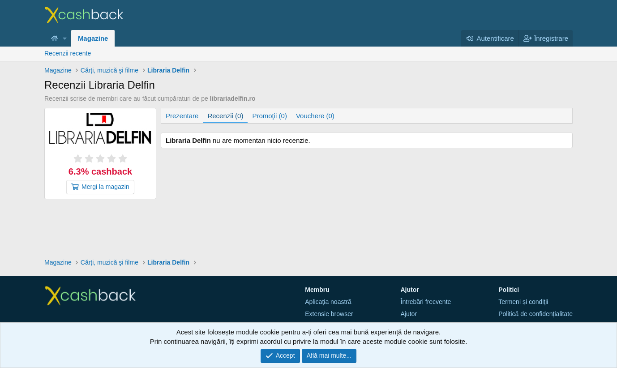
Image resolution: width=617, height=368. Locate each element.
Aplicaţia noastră (328, 301)
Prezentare (182, 116)
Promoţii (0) (269, 116)
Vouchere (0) (315, 116)
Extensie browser (329, 313)
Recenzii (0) (225, 116)
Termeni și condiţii (523, 301)
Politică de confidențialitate (535, 313)
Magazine (93, 38)
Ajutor (409, 313)
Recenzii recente (67, 53)
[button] (65, 38)
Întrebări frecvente (426, 301)
